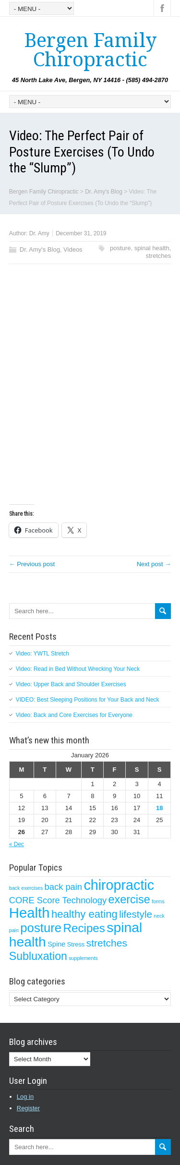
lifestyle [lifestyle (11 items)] (135, 914)
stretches (158, 255)
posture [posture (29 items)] (40, 927)
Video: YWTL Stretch (42, 653)
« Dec (16, 844)
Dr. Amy (39, 233)
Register (28, 1108)
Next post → (154, 564)
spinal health (151, 248)
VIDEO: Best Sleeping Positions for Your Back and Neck (87, 699)
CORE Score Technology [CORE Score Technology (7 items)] (58, 900)
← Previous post (32, 564)
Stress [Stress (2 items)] (76, 944)
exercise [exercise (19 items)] (129, 899)
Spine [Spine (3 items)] (56, 944)
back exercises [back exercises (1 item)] (26, 888)
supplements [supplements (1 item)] (83, 958)
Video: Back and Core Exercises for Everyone (74, 715)
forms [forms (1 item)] (158, 901)
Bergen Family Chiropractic (90, 50)
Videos (73, 249)
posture (120, 248)
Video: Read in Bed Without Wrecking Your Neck (78, 669)
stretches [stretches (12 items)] (106, 942)
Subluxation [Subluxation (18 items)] (38, 956)
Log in (25, 1096)
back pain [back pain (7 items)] (63, 887)
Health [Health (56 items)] (29, 913)
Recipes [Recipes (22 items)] (84, 928)
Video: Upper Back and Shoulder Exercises (71, 684)
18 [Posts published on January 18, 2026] (159, 808)
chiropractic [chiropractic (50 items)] (119, 885)
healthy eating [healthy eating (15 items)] (84, 914)
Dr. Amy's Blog (40, 249)
